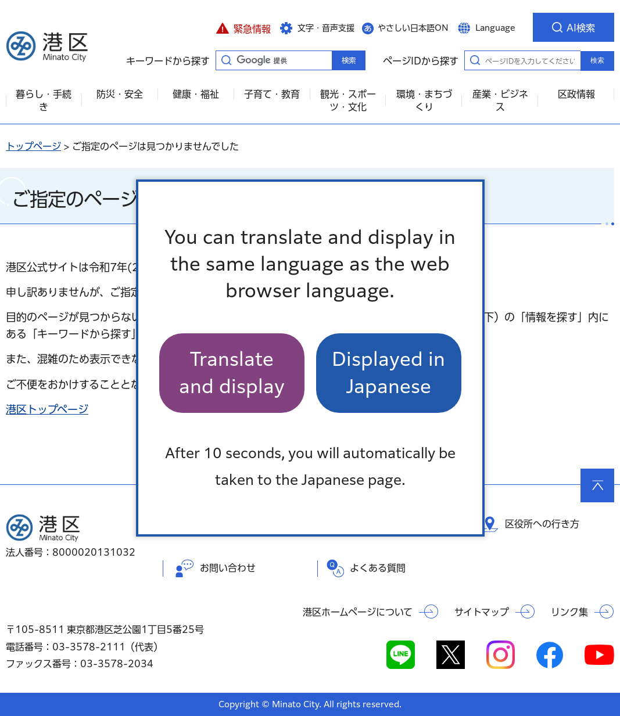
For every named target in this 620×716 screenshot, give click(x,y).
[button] (243, 27)
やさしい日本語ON (413, 28)
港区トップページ (47, 409)
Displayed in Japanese (388, 372)
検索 (597, 60)
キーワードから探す (226, 60)
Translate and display (232, 372)
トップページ (33, 146)
